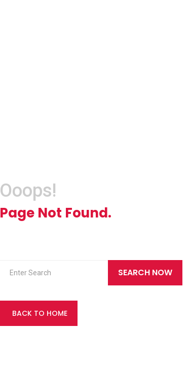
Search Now (145, 272)
